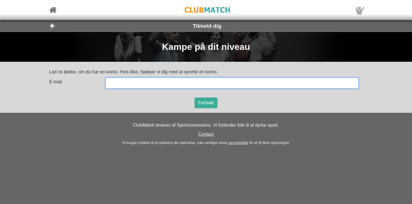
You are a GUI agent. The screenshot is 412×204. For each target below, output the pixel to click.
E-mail (55, 81)
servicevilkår (238, 143)
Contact (206, 134)
